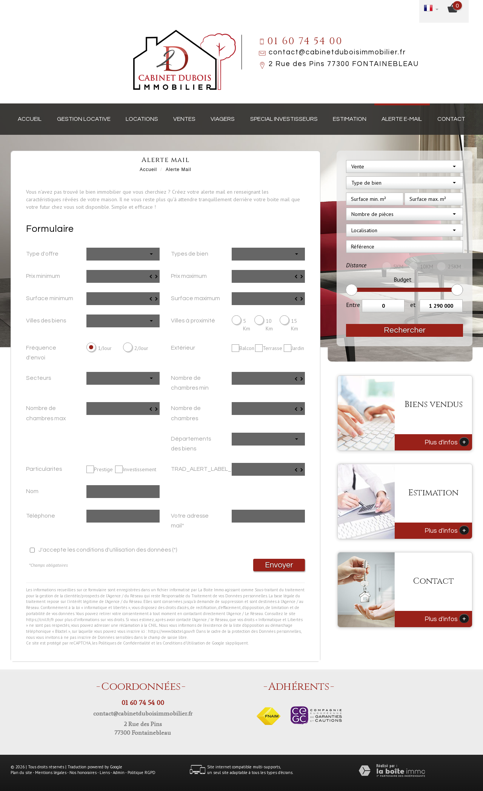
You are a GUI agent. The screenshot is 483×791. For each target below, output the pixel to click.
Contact (451, 119)
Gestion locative (84, 119)
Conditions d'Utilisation (184, 643)
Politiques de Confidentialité (124, 643)
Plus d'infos (447, 441)
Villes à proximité (193, 321)
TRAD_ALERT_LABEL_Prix (198, 469)
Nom (32, 491)
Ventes (184, 119)
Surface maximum (195, 298)
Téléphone (40, 516)
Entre (353, 304)
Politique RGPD (141, 772)
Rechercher (405, 330)
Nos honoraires (83, 772)
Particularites (44, 469)
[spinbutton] (123, 276)
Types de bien (189, 254)
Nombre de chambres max (46, 413)
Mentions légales (50, 772)
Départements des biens (191, 444)
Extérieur (183, 348)
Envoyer (279, 565)
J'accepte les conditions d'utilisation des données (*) (107, 550)
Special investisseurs (284, 119)
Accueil (30, 119)
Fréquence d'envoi (41, 353)
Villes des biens (46, 321)
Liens (105, 772)
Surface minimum (49, 298)
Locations (142, 119)
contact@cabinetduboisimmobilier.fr (337, 52)
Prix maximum (189, 276)
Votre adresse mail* (190, 521)
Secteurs (38, 378)
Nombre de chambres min (190, 383)
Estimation (349, 119)
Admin (119, 772)
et (413, 304)
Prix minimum (43, 276)
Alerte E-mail (401, 119)
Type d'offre (42, 254)
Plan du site (21, 772)
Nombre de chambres (186, 413)
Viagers (223, 119)
